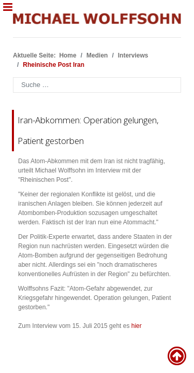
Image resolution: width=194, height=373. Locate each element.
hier (136, 325)
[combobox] (97, 85)
